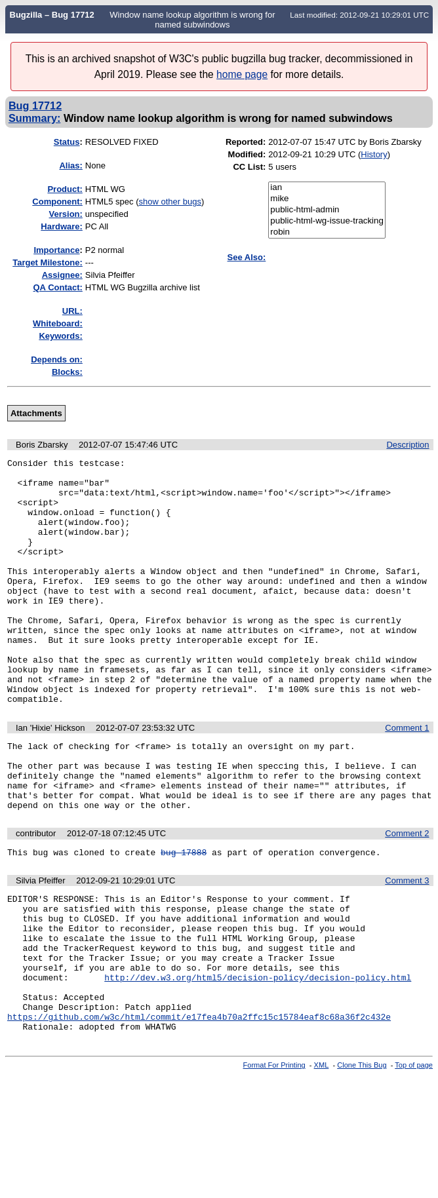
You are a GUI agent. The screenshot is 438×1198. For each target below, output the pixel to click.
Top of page (414, 1157)
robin (327, 232)
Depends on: (57, 359)
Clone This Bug (361, 1157)
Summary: (34, 118)
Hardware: (62, 226)
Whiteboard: (58, 323)
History (374, 154)
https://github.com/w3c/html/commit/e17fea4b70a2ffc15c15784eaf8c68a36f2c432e (199, 1107)
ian (327, 187)
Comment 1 (407, 777)
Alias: (70, 165)
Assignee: (62, 275)
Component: (57, 201)
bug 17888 (184, 917)
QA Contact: (58, 287)
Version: (66, 214)
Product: (64, 189)
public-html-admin (327, 210)
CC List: (249, 167)
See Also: (247, 257)
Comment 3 (407, 945)
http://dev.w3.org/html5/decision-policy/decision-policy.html (257, 1060)
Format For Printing (274, 1157)
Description (407, 445)
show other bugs (170, 201)
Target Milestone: (47, 262)
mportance (56, 250)
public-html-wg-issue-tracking (327, 221)
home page (242, 74)
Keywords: (60, 336)
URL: (72, 311)
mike (327, 198)
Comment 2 (407, 896)
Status (67, 142)
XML (321, 1157)
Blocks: (67, 372)
